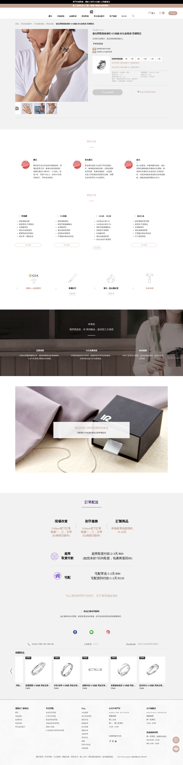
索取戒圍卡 (125, 63)
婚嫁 (83, 741)
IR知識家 (85, 712)
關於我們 (39, 757)
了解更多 (72, 293)
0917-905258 (124, 712)
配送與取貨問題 (52, 720)
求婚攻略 (85, 748)
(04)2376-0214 (151, 712)
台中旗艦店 (151, 708)
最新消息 (85, 720)
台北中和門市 (114, 708)
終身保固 (150, 288)
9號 (138, 59)
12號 (159, 59)
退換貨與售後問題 (52, 723)
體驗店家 (85, 730)
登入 (151, 13)
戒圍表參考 (135, 63)
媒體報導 (85, 723)
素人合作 (83, 757)
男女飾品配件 (99, 16)
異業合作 (74, 757)
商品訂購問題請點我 (146, 92)
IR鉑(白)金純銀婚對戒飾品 (142, 644)
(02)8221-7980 (114, 712)
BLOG (124, 16)
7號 (126, 59)
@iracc (95, 644)
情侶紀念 (85, 737)
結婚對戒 (73, 16)
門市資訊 (173, 13)
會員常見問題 (51, 712)
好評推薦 (85, 727)
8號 (132, 59)
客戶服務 (113, 16)
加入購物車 (108, 92)
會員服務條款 (108, 757)
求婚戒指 (60, 16)
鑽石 (50, 16)
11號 (152, 59)
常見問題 (48, 757)
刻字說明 (115, 63)
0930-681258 (162, 712)
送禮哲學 (85, 734)
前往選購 (28, 245)
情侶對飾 (85, 16)
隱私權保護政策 (94, 757)
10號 (145, 59)
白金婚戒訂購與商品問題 (55, 730)
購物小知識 (50, 727)
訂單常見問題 (51, 716)
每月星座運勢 (87, 716)
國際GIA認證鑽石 (33, 288)
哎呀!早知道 (86, 745)
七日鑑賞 (57, 757)
